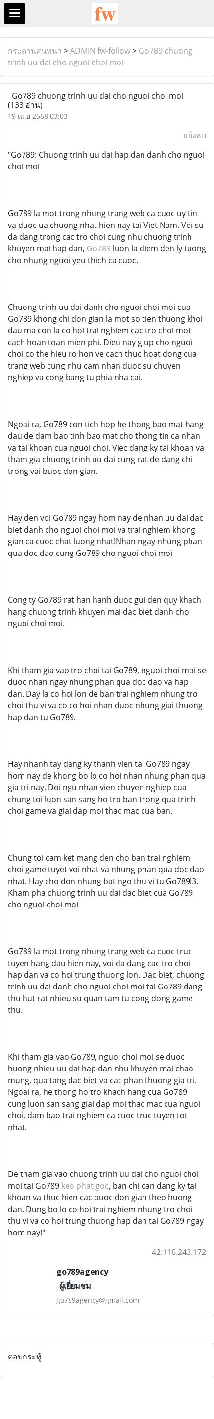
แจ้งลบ (194, 135)
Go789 (99, 248)
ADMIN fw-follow (100, 50)
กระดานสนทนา (35, 50)
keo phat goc (85, 1185)
